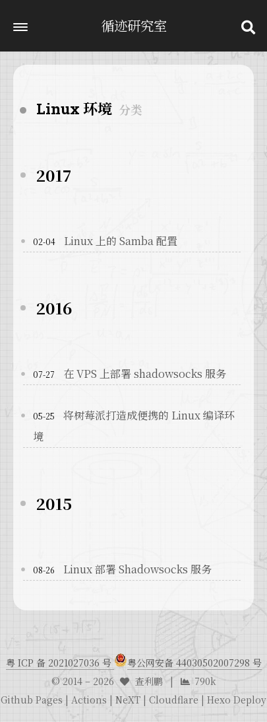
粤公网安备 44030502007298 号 (194, 662)
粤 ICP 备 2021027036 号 (60, 662)
